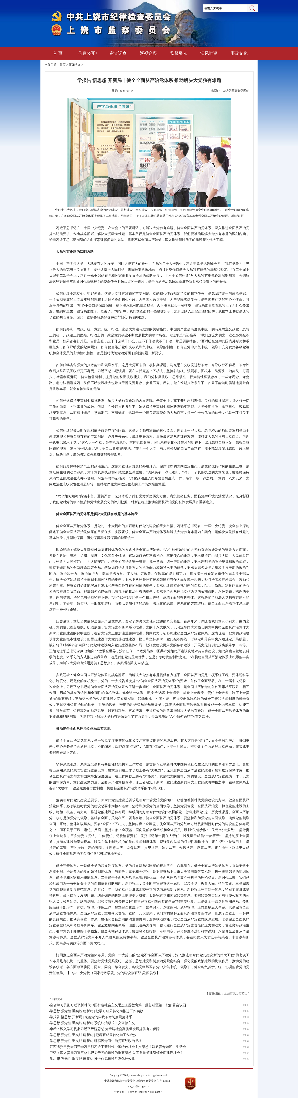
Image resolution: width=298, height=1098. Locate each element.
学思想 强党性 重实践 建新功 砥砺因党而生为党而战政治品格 (96, 1041)
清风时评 (208, 53)
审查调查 (118, 53)
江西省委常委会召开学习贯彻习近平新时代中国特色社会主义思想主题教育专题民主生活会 (118, 1047)
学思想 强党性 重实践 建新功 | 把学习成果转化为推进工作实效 (96, 1011)
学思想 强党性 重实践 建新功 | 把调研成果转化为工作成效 (93, 1035)
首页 (63, 64)
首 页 (58, 53)
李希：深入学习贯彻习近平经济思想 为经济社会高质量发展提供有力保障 (105, 1029)
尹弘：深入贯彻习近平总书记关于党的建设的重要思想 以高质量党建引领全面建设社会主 (116, 1053)
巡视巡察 (148, 53)
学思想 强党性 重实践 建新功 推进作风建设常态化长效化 (92, 1059)
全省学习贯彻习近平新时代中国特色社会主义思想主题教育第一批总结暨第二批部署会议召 (118, 1005)
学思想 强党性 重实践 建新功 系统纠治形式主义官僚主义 (92, 1023)
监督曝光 (178, 53)
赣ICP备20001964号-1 (151, 1092)
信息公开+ (87, 53)
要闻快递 (75, 64)
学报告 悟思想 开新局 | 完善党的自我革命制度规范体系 (91, 1017)
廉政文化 (239, 53)
